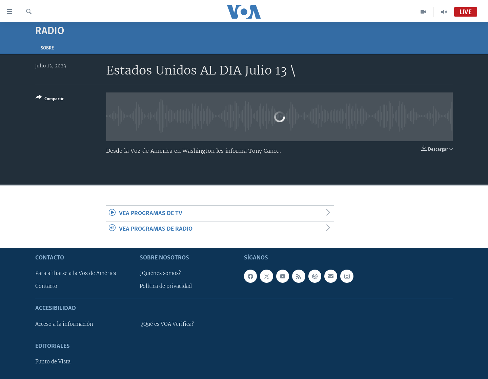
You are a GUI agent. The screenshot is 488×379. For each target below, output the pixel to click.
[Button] (50, 99)
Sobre (47, 48)
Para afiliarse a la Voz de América (75, 273)
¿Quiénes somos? (160, 273)
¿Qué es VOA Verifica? (167, 324)
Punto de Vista (52, 362)
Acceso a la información (64, 324)
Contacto (46, 286)
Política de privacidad (166, 286)
